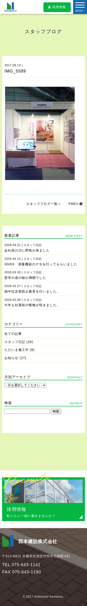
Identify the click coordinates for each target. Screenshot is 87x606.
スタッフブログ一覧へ (43, 204)
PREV (76, 204)
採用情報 (57, 7)
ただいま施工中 (16, 350)
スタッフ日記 (14, 342)
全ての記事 (13, 334)
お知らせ (11, 358)
